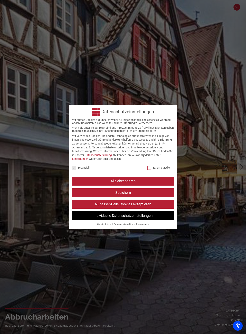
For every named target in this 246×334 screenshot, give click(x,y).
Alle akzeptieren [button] (123, 180)
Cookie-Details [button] (104, 223)
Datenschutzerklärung (98, 154)
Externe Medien (159, 167)
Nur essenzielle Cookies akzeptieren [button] (123, 204)
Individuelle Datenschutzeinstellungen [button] (123, 215)
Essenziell (80, 167)
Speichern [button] (123, 192)
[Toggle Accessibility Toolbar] (237, 326)
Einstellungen (80, 158)
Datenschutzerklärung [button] (125, 223)
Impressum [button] (143, 223)
